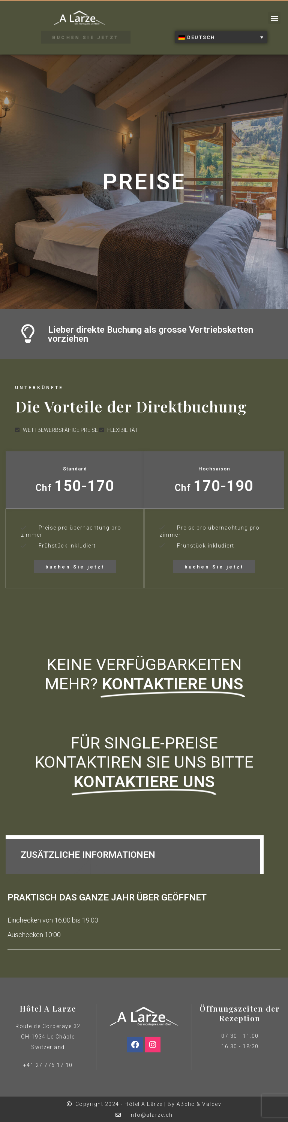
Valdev (211, 1104)
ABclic (186, 1104)
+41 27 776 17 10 (48, 1065)
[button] (274, 14)
